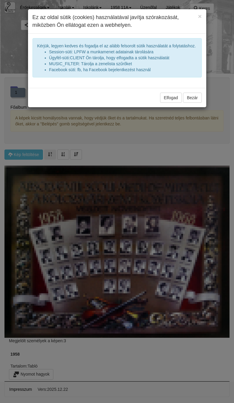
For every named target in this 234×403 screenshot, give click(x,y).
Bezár (192, 97)
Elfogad (171, 97)
